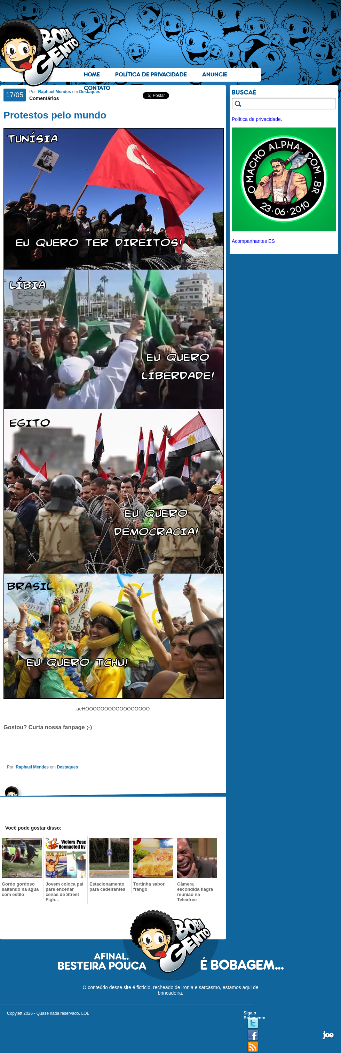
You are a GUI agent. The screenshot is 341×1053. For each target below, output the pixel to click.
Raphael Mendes (54, 91)
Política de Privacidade (151, 74)
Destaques (89, 91)
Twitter (253, 1023)
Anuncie (214, 74)
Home (92, 74)
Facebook (253, 1035)
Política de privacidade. (257, 119)
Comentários (44, 98)
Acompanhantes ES (253, 241)
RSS (253, 1047)
